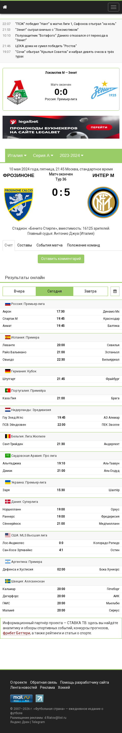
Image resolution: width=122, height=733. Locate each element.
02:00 (61, 569)
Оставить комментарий (61, 259)
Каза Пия (9, 398)
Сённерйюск (12, 523)
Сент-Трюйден (13, 444)
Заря (6, 490)
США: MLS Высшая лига (29, 535)
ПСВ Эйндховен (14, 425)
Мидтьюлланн (109, 523)
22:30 (61, 359)
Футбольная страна (49, 709)
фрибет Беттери (16, 633)
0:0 (61, 543)
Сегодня (54, 291)
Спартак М (10, 318)
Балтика (113, 326)
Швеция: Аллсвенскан (28, 581)
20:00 (61, 345)
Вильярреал (110, 359)
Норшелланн (12, 509)
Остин (115, 550)
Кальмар (9, 589)
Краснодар (111, 318)
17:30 (61, 311)
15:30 (61, 490)
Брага (115, 398)
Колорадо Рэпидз (106, 543)
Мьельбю (112, 603)
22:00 (61, 425)
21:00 (61, 352)
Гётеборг (113, 589)
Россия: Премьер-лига (61, 99)
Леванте (9, 345)
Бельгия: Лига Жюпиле (28, 436)
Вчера (19, 291)
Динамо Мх (111, 311)
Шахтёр (114, 490)
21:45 (61, 379)
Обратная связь (43, 682)
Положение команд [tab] (83, 245)
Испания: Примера (25, 337)
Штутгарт (9, 379)
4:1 (61, 550)
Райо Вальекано (14, 352)
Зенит (72, 73)
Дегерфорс (11, 596)
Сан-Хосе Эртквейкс (17, 550)
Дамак (7, 471)
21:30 (61, 444)
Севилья (113, 345)
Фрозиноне (18, 175)
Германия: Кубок (23, 371)
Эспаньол (112, 352)
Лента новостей (23, 687)
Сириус (114, 610)
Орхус (115, 509)
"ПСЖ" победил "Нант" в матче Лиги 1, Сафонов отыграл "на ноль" (65, 24)
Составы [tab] (24, 245)
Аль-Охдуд (111, 471)
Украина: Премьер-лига (28, 482)
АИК (116, 596)
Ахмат (7, 326)
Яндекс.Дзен (19, 722)
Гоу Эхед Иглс (13, 417)
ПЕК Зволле (110, 425)
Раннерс (9, 516)
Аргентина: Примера (26, 562)
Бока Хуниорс (109, 569)
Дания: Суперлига (24, 502)
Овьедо (8, 359)
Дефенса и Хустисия (18, 569)
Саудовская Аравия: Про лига (34, 456)
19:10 (61, 463)
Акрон (7, 311)
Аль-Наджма (12, 463)
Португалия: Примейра (28, 390)
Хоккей (64, 687)
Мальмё (8, 610)
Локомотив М (55, 73)
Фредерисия (110, 516)
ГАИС (6, 603)
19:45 (61, 318)
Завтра (90, 291)
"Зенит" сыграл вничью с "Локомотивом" (47, 30)
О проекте (18, 682)
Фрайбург (112, 379)
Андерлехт (111, 444)
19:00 (61, 509)
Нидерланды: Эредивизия (31, 410)
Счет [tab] (9, 245)
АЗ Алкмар (111, 417)
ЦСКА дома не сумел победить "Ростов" (46, 46)
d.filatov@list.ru (55, 718)
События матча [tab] (49, 245)
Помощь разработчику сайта (84, 682)
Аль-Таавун (111, 463)
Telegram (38, 722)
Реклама (47, 687)
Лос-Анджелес (13, 543)
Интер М (103, 175)
